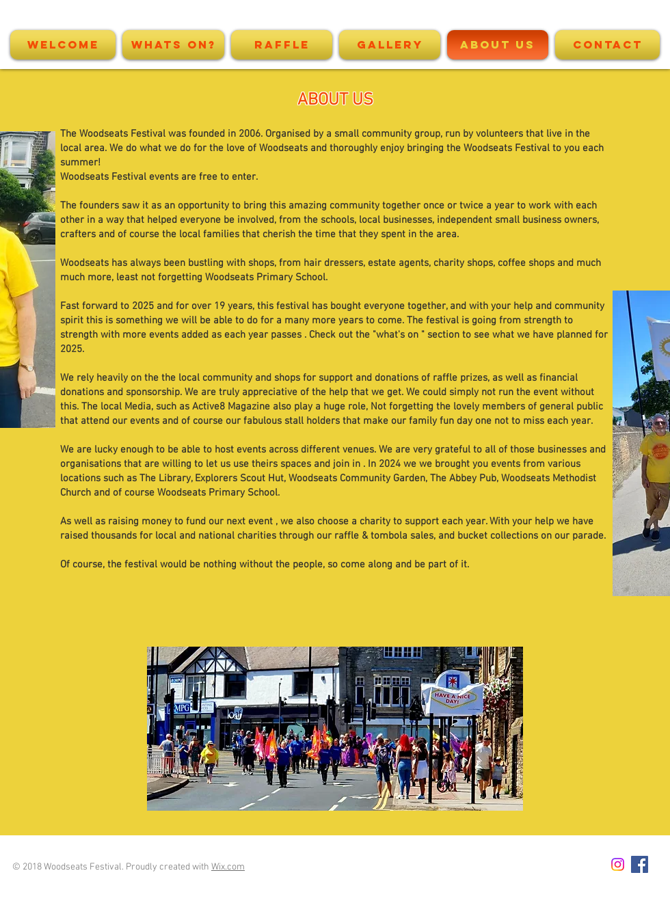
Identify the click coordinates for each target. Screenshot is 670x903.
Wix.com (228, 867)
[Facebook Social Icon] (639, 864)
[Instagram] (617, 864)
